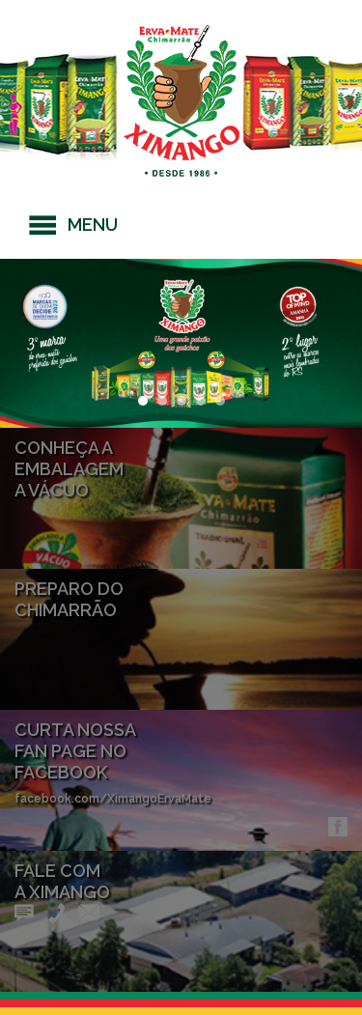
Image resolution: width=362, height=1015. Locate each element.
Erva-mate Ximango (181, 101)
